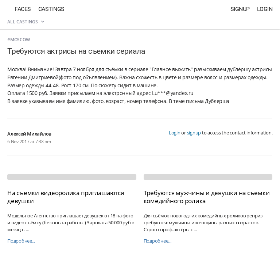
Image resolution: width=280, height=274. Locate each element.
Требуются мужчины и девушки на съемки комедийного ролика (207, 197)
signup (194, 132)
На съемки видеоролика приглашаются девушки (65, 197)
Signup (240, 8)
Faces (23, 8)
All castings (25, 22)
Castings (51, 8)
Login (265, 8)
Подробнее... (21, 241)
